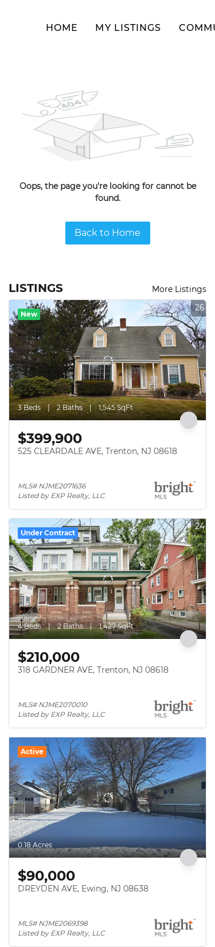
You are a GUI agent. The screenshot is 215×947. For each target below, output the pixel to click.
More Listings (179, 289)
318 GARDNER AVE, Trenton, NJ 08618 (93, 670)
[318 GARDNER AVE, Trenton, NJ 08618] (107, 579)
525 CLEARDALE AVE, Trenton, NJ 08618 (97, 451)
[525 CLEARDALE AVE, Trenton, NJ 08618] (107, 360)
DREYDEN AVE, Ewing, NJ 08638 (83, 888)
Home (62, 27)
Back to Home (107, 232)
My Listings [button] (128, 27)
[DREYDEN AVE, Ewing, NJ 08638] (107, 797)
